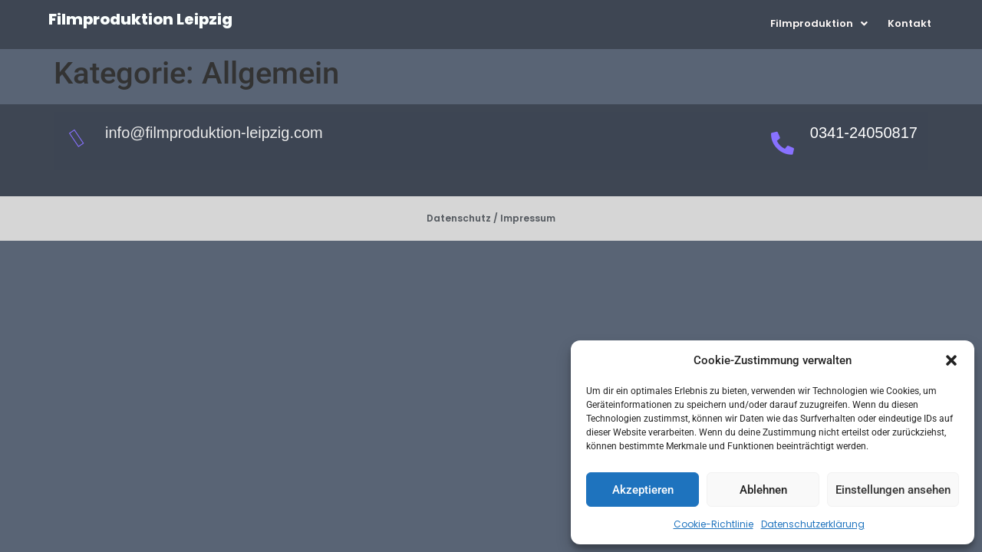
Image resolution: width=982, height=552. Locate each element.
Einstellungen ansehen (893, 490)
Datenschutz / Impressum (491, 218)
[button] (951, 360)
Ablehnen (763, 490)
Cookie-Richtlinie (713, 524)
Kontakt (909, 23)
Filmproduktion (819, 23)
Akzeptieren (643, 490)
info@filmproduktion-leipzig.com (214, 132)
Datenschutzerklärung (813, 524)
